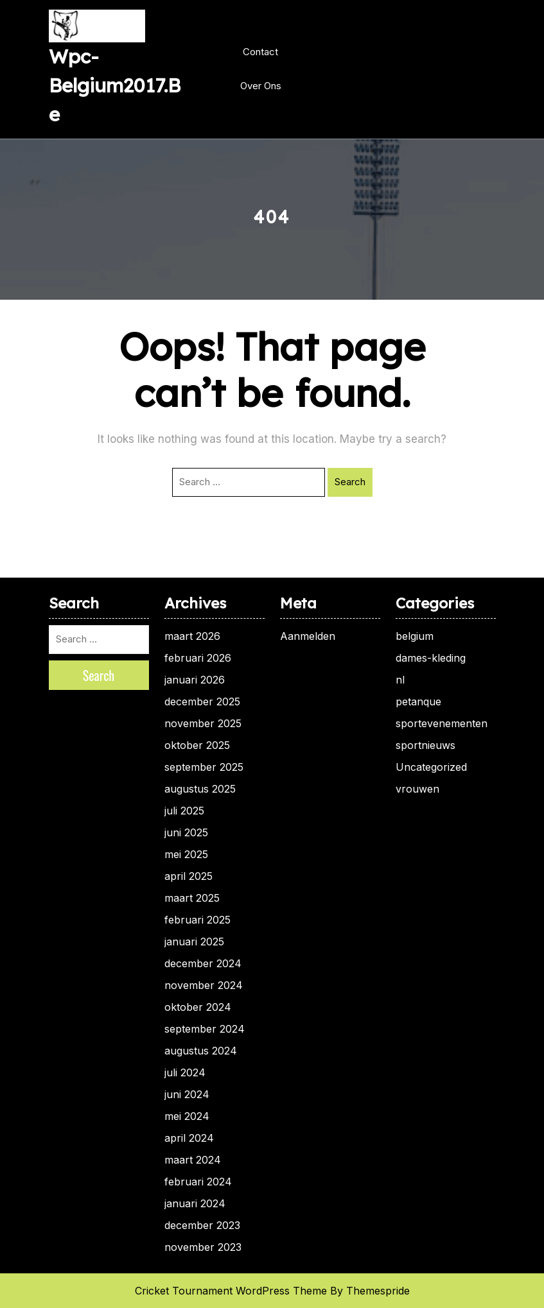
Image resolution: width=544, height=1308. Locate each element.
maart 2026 (192, 636)
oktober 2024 (197, 1007)
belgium (415, 636)
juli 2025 (184, 810)
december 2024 (202, 963)
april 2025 (188, 876)
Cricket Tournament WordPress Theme (231, 1290)
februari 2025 (197, 919)
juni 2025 (186, 832)
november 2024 (203, 985)
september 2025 (203, 767)
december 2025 (202, 701)
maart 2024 (192, 1159)
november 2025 (202, 723)
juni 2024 (186, 1094)
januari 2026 (194, 679)
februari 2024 (198, 1181)
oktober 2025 (197, 745)
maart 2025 (192, 897)
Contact (260, 52)
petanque (418, 701)
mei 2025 (186, 854)
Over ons (260, 86)
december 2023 (202, 1225)
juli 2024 (185, 1072)
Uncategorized (431, 767)
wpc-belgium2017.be (114, 85)
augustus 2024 (200, 1050)
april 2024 (189, 1138)
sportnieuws (425, 745)
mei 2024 (186, 1116)
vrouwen (417, 788)
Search (350, 482)
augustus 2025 (200, 788)
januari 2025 (194, 941)
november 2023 (202, 1247)
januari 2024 (194, 1203)
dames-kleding (431, 657)
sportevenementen (441, 723)
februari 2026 (197, 657)
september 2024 (204, 1028)
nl (400, 679)
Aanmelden (307, 636)
